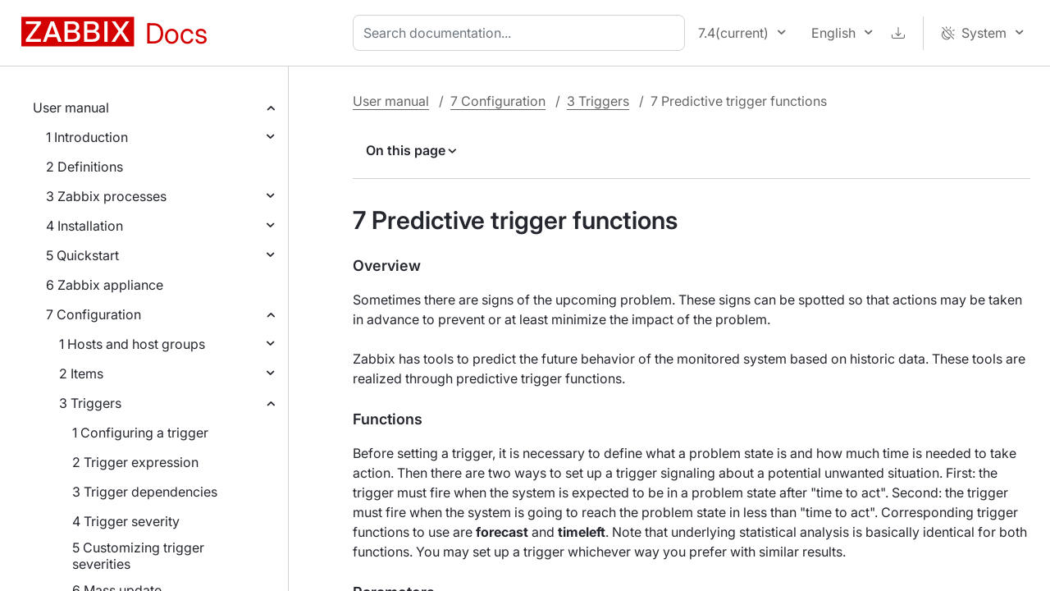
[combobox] (522, 32)
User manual (71, 107)
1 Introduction (87, 137)
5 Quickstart (82, 255)
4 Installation (84, 226)
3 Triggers (90, 403)
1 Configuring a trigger (140, 432)
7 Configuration (93, 314)
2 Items (81, 373)
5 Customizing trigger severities (138, 555)
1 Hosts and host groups (132, 344)
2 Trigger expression (135, 462)
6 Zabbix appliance (104, 285)
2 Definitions (84, 166)
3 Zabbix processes (106, 196)
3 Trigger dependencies (144, 491)
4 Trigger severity (126, 521)
